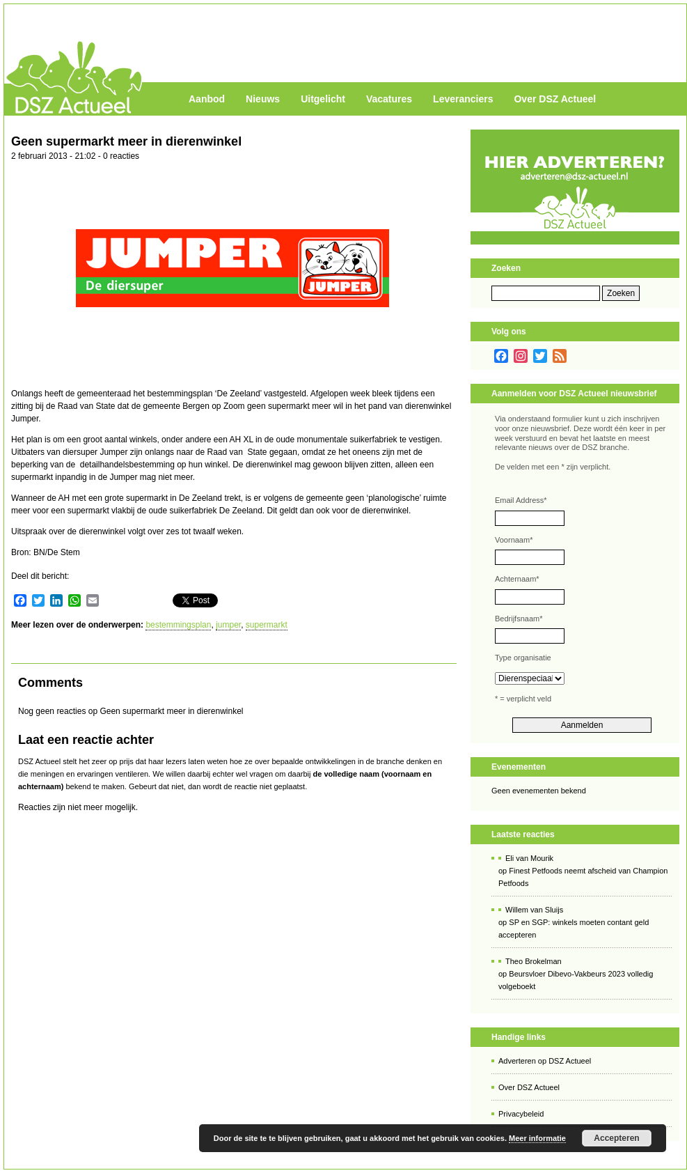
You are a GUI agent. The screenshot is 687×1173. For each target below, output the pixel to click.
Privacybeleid (521, 1114)
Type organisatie (523, 657)
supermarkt (266, 625)
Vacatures (389, 98)
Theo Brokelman (533, 961)
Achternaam (517, 579)
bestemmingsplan (178, 625)
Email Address (521, 500)
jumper (228, 625)
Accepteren (616, 1138)
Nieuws (263, 98)
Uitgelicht (323, 98)
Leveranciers (463, 98)
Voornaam (513, 540)
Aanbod (207, 98)
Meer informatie (537, 1138)
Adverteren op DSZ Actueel (544, 1061)
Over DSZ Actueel (555, 98)
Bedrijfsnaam (518, 618)
